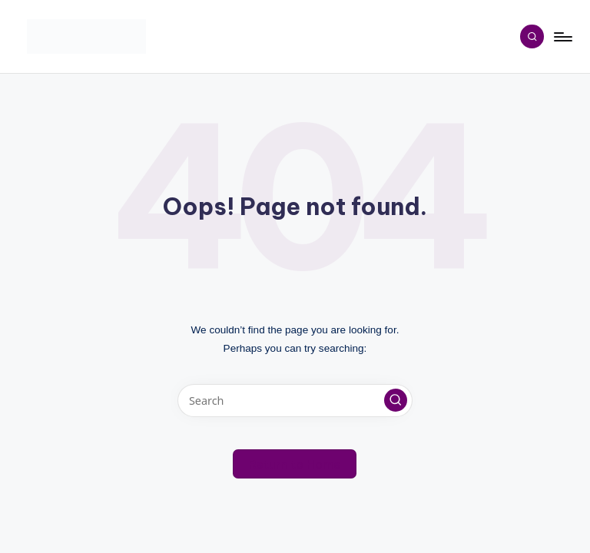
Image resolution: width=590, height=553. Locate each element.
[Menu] (562, 36)
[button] (395, 400)
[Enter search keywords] (294, 400)
